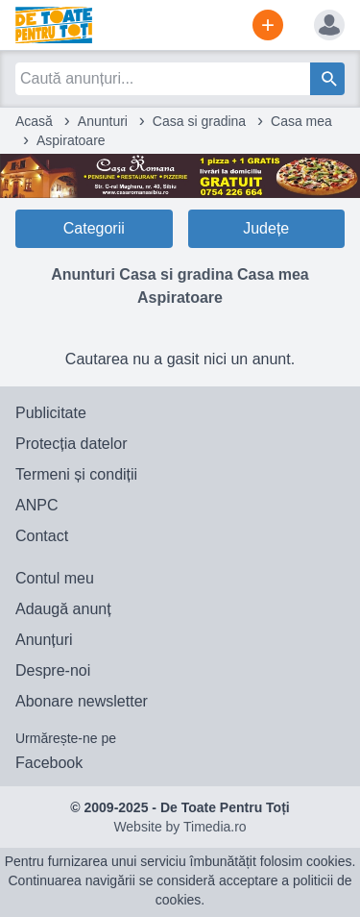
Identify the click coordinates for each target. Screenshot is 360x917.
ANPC (36, 505)
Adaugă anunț (63, 609)
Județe (266, 228)
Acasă (34, 121)
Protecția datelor (71, 443)
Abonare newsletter (81, 701)
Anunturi (103, 121)
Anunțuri (44, 640)
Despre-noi (52, 670)
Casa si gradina (199, 121)
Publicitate (50, 413)
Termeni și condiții (76, 474)
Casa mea (301, 121)
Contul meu (54, 578)
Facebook (49, 763)
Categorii (94, 228)
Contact (41, 536)
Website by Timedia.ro (179, 826)
